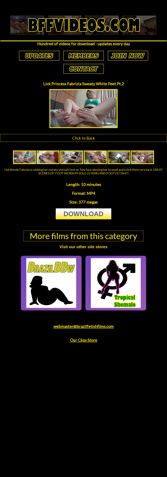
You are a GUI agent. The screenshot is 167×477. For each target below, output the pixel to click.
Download (83, 214)
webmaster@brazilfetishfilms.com (83, 326)
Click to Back (83, 138)
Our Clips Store (83, 340)
